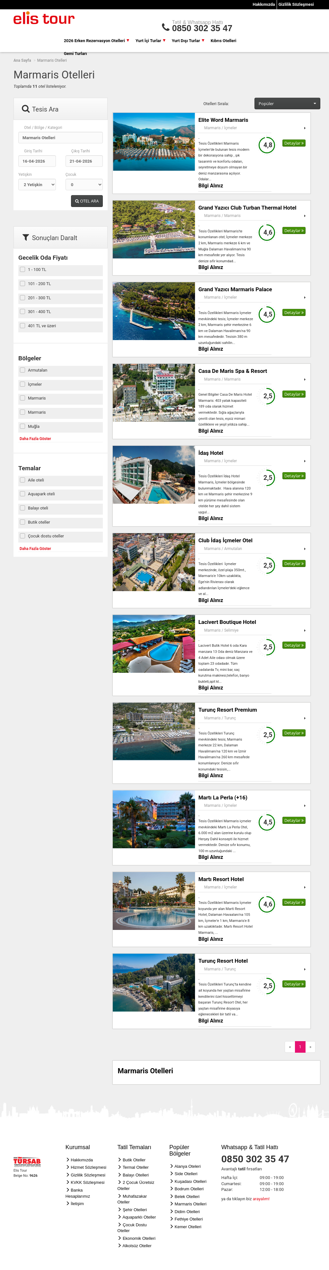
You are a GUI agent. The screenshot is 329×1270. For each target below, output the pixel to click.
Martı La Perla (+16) (222, 797)
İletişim (77, 1203)
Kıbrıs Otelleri (223, 40)
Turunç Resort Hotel (223, 961)
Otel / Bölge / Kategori (43, 127)
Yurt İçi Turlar (150, 40)
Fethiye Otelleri (189, 1219)
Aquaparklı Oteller (139, 1217)
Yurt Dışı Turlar (188, 40)
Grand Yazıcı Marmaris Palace (235, 289)
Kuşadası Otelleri (191, 1181)
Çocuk (71, 174)
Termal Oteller (136, 1167)
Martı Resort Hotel (221, 879)
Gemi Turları (75, 53)
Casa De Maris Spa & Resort (232, 371)
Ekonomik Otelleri (139, 1238)
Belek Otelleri (187, 1196)
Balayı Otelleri (136, 1175)
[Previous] (290, 1047)
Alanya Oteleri (187, 1166)
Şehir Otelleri (135, 1209)
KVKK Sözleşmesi (87, 1182)
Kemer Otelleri (188, 1226)
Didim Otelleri (187, 1211)
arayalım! (261, 1198)
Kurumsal (78, 1147)
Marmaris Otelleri (191, 1204)
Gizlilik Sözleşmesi (296, 4)
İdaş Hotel (210, 453)
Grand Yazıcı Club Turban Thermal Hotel (247, 207)
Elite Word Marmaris (223, 120)
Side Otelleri (186, 1173)
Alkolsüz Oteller (136, 1245)
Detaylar (294, 143)
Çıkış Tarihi (80, 151)
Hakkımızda (264, 4)
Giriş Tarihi (33, 151)
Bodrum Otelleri (189, 1188)
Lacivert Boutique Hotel (227, 622)
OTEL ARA (87, 201)
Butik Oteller (134, 1159)
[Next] (310, 1047)
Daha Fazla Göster (35, 439)
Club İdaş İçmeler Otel (225, 540)
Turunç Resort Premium (227, 710)
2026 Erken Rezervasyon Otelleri (96, 40)
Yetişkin (25, 174)
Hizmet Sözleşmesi (88, 1167)
